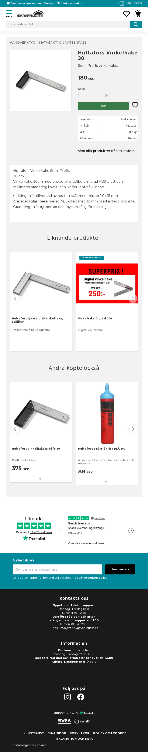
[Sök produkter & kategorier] (74, 24)
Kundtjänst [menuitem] (34, 733)
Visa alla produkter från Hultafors (106, 151)
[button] (10, 13)
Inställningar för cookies (29, 745)
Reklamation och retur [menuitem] (75, 738)
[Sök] (136, 24)
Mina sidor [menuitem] (57, 733)
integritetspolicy (95, 577)
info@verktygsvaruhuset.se (79, 628)
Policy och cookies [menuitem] (110, 733)
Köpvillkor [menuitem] (79, 733)
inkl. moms (134, 3)
